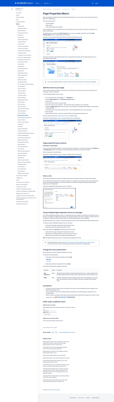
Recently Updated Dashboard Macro (26, 133)
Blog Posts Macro (22, 30)
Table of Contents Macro (23, 160)
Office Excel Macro (22, 106)
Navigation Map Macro (23, 99)
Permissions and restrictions (22, 182)
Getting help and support (21, 203)
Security (88, 397)
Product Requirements (86, 81)
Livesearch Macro (22, 93)
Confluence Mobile (20, 21)
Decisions (76, 81)
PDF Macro (20, 126)
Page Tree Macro (21, 119)
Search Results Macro (23, 146)
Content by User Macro (23, 48)
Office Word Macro (22, 111)
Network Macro (21, 102)
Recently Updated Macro (23, 135)
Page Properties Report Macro (25, 117)
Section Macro (21, 148)
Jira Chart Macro (21, 86)
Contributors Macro (22, 53)
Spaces (18, 15)
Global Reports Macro (23, 73)
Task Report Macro (22, 164)
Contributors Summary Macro (24, 55)
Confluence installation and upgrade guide (25, 191)
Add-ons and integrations (22, 184)
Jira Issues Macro (22, 88)
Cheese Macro (21, 37)
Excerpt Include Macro (23, 62)
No (56, 332)
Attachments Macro (22, 28)
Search (92, 3)
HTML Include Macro (22, 75)
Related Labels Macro (23, 140)
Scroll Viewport (57, 389)
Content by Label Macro (23, 46)
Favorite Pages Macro (23, 68)
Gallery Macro (21, 70)
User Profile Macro (22, 169)
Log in (96, 3)
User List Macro (21, 166)
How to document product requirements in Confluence (79, 242)
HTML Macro (21, 77)
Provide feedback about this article (67, 332)
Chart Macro (20, 35)
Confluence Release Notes (22, 201)
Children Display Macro (23, 39)
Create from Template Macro (24, 57)
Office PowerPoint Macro (23, 108)
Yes (53, 332)
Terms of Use (81, 397)
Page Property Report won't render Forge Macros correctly (56, 358)
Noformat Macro (21, 104)
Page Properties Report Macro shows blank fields (54, 355)
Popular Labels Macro (23, 128)
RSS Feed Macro (21, 144)
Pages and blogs (20, 17)
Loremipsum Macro (22, 95)
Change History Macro (23, 33)
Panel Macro (20, 124)
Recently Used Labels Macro (24, 137)
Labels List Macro (22, 90)
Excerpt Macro (21, 64)
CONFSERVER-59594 (60, 297)
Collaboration (19, 177)
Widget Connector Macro (23, 173)
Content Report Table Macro (24, 50)
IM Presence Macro (22, 79)
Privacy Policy (73, 397)
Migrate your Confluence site (22, 193)
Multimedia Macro (22, 97)
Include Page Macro (22, 82)
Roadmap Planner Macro (23, 142)
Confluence (50, 389)
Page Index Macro (22, 113)
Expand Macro (21, 66)
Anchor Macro (21, 26)
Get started (18, 12)
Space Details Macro (22, 153)
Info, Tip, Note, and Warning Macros (26, 84)
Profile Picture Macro (22, 131)
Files (17, 19)
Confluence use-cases (21, 186)
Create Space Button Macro (24, 59)
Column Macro (21, 44)
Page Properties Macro (23, 115)
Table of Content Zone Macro (24, 162)
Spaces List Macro (22, 155)
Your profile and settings (21, 175)
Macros (18, 24)
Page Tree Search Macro (23, 122)
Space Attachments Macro (24, 151)
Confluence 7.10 (19, 8)
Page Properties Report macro (61, 115)
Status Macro (21, 157)
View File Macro (21, 171)
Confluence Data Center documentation (25, 195)
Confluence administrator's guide (23, 189)
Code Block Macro (22, 41)
